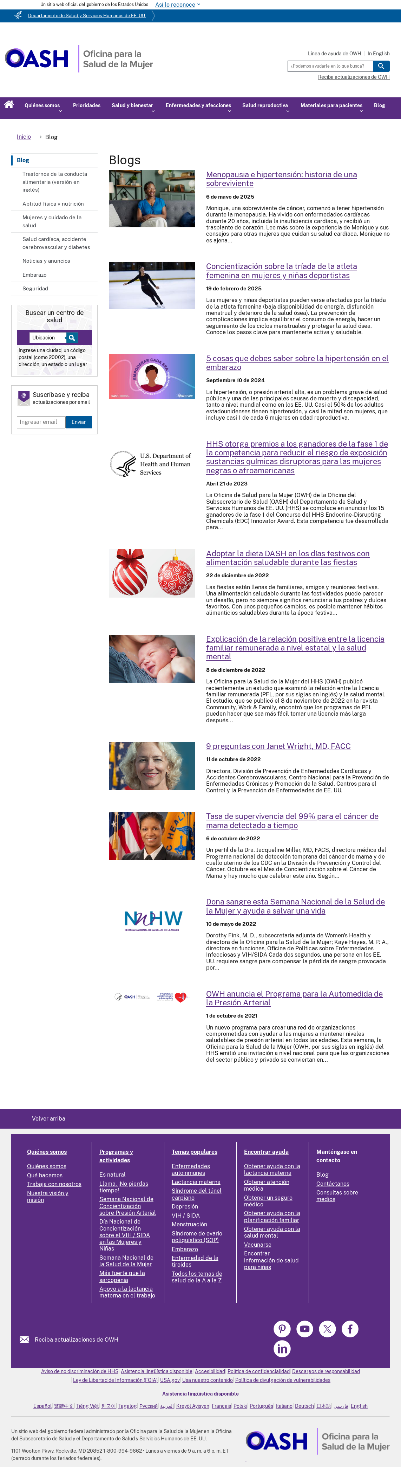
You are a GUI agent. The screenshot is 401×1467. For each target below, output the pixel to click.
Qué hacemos (45, 1175)
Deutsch (304, 1406)
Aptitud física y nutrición (53, 204)
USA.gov (170, 1380)
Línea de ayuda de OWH (334, 53)
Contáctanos (332, 1183)
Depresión (185, 1206)
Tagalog (127, 1406)
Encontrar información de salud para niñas (271, 1260)
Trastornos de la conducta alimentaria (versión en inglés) (54, 182)
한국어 (108, 1406)
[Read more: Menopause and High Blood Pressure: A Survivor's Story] (152, 199)
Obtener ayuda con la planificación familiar (272, 1216)
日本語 (323, 1406)
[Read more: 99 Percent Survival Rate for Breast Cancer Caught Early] (152, 836)
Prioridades (86, 105)
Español (42, 1406)
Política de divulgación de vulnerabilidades (282, 1380)
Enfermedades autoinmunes (191, 1169)
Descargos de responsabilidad (326, 1371)
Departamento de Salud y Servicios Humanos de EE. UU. (87, 15)
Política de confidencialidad (259, 1371)
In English (379, 53)
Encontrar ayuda (266, 1152)
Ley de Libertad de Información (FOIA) (115, 1380)
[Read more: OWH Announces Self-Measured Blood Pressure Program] (152, 997)
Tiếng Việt (87, 1406)
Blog (379, 105)
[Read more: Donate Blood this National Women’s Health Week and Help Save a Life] (152, 921)
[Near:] (50, 337)
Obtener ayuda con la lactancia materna (272, 1169)
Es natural (112, 1174)
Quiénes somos (47, 1152)
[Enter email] (41, 422)
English (359, 1406)
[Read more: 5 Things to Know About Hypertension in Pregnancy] (152, 376)
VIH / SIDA (186, 1215)
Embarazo (34, 275)
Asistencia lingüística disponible (156, 1371)
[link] (27, 1339)
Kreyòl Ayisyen (192, 1406)
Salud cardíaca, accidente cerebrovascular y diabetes (56, 243)
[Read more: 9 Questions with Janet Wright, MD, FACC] (152, 766)
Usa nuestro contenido (207, 1380)
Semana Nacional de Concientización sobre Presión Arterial (127, 1206)
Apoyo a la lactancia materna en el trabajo (127, 1292)
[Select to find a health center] (71, 337)
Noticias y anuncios (46, 261)
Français (221, 1406)
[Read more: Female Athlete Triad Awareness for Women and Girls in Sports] (152, 285)
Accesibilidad (210, 1371)
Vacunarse (257, 1244)
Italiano (284, 1406)
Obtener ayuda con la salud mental (272, 1232)
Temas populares (194, 1152)
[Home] (79, 70)
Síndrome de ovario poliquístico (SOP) (197, 1237)
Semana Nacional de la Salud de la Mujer (126, 1261)
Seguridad (35, 288)
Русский (148, 1406)
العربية (167, 1406)
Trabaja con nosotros (54, 1184)
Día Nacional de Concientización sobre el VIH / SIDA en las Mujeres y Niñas (124, 1235)
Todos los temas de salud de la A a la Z (197, 1277)
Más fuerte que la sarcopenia (122, 1276)
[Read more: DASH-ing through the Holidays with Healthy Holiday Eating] (152, 573)
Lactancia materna (196, 1182)
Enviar (79, 422)
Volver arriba (48, 1118)
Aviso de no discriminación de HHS (79, 1371)
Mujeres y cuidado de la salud (51, 221)
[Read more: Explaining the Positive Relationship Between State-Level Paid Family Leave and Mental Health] (152, 659)
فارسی (341, 1406)
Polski (240, 1406)
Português (261, 1406)
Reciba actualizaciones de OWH (354, 77)
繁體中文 (64, 1406)
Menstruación (189, 1224)
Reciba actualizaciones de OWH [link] (76, 1339)
